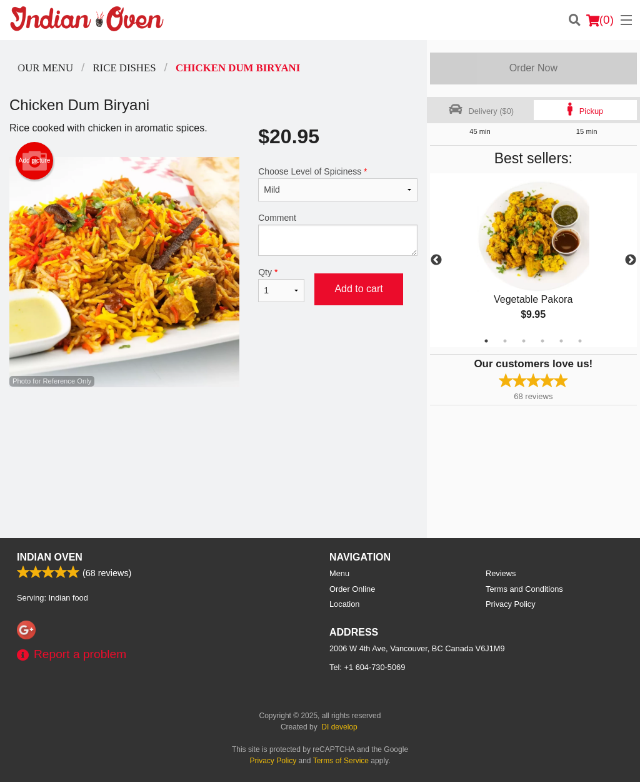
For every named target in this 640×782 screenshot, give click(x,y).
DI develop (339, 727)
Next (630, 260)
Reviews (501, 573)
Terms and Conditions (524, 589)
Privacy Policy (511, 604)
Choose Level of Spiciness (337, 183)
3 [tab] (524, 341)
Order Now (533, 68)
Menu (339, 573)
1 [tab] (486, 341)
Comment (337, 234)
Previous (436, 260)
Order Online (352, 589)
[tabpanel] (533, 260)
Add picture (35, 161)
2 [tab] (505, 341)
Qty (281, 284)
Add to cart (358, 288)
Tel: (367, 667)
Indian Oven (49, 557)
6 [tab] (580, 341)
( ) (600, 20)
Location (344, 604)
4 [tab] (542, 341)
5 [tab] (561, 341)
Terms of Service (341, 760)
